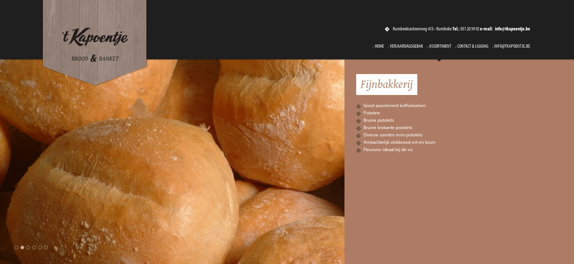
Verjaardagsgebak (406, 46)
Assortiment (440, 46)
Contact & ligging (472, 46)
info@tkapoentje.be (512, 46)
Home (379, 46)
